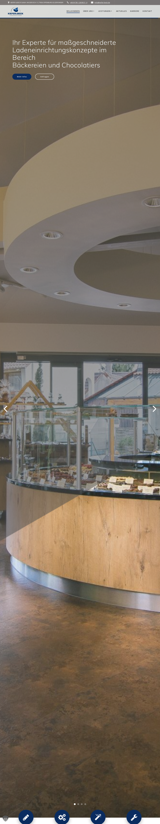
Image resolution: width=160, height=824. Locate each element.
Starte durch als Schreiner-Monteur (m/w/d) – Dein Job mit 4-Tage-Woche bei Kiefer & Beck (128, 416)
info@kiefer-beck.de (102, 2)
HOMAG (106, 145)
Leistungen (104, 11)
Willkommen (73, 11)
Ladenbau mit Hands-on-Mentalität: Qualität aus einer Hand (80, 411)
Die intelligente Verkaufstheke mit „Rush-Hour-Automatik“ (31, 411)
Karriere (134, 11)
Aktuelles (121, 11)
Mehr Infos (22, 77)
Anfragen (46, 77)
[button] (75, 91)
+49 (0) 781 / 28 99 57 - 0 (78, 2)
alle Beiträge (79, 467)
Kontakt (147, 11)
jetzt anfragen (80, 500)
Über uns (88, 11)
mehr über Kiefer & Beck (95, 804)
